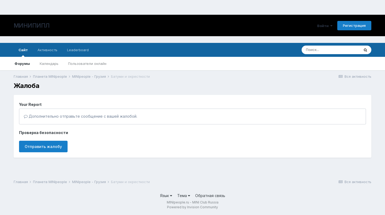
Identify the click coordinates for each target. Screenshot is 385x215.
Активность (47, 50)
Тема (183, 195)
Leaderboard (78, 50)
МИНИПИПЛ (32, 25)
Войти (324, 26)
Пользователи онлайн (87, 63)
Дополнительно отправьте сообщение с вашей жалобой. (80, 116)
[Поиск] (331, 50)
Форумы (22, 63)
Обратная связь (210, 195)
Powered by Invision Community (192, 207)
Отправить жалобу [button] (43, 146)
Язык (166, 195)
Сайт (23, 52)
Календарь (49, 63)
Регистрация (354, 25)
